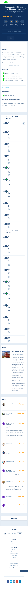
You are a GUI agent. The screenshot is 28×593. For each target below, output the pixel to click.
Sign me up (24, 570)
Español (14, 533)
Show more (14, 518)
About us (14, 549)
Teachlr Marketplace (14, 563)
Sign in (24, 2)
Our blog (14, 557)
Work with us (14, 551)
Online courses (14, 541)
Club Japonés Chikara (18, 351)
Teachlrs (14, 543)
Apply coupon (10, 38)
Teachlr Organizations (14, 565)
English (19, 533)
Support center (14, 555)
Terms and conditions (14, 553)
